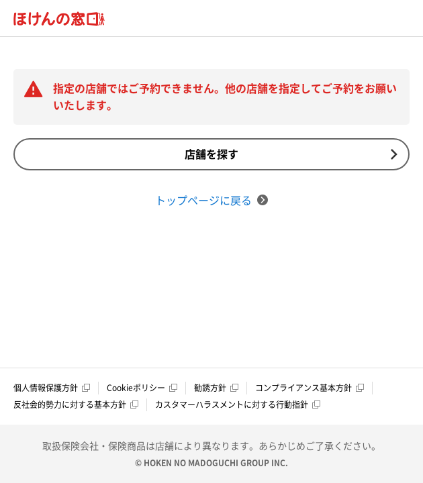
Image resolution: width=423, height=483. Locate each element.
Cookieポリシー (142, 388)
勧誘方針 (216, 388)
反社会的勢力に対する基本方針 (75, 404)
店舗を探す (291, 154)
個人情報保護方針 (51, 388)
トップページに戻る (211, 200)
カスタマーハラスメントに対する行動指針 (237, 404)
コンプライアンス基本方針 (309, 388)
